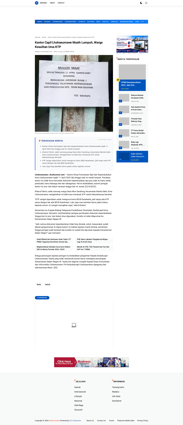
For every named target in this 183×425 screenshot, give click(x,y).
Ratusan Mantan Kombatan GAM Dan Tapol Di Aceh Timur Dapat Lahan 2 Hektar (138, 96)
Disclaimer (116, 401)
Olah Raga (90, 21)
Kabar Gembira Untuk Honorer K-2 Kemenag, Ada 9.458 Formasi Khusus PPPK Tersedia (138, 155)
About (52, 3)
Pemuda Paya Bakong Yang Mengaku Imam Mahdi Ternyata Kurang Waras (137, 120)
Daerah (39, 21)
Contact (61, 3)
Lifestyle (105, 21)
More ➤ (143, 21)
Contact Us (101, 421)
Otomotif (81, 21)
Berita (44, 37)
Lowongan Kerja (70, 21)
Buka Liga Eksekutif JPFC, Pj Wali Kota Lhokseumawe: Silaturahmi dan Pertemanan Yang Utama (138, 143)
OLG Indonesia (75, 421)
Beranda (43, 3)
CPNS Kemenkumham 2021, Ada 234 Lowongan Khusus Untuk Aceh (132, 84)
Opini (137, 21)
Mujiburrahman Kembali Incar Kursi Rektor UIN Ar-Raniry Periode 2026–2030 (53, 248)
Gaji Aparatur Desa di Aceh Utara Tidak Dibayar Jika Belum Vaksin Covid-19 (138, 108)
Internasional (58, 21)
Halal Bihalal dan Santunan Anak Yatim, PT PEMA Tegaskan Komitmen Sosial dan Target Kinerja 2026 (54, 240)
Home (111, 421)
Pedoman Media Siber (125, 421)
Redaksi (115, 392)
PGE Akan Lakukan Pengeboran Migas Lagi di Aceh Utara (92, 240)
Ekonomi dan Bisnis (126, 21)
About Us (90, 421)
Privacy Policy (142, 421)
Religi (98, 21)
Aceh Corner (54, 421)
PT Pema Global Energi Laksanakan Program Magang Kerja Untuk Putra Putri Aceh (138, 131)
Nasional (47, 21)
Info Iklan (116, 396)
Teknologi (114, 21)
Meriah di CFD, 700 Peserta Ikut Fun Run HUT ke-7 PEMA (93, 248)
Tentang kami (118, 387)
